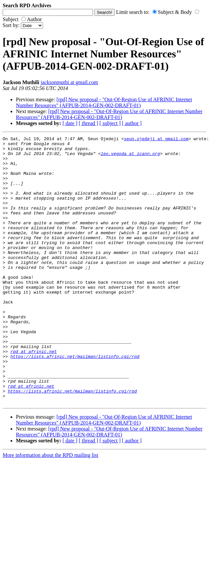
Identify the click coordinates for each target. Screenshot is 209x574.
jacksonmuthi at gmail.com (69, 82)
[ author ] (132, 123)
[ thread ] (88, 123)
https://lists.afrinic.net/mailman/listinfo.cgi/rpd (74, 401)
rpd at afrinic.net (33, 395)
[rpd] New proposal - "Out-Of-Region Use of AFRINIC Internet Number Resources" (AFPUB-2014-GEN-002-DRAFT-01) (104, 102)
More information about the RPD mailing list (50, 508)
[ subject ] (110, 123)
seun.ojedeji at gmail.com (156, 140)
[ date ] (70, 123)
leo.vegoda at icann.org (130, 157)
